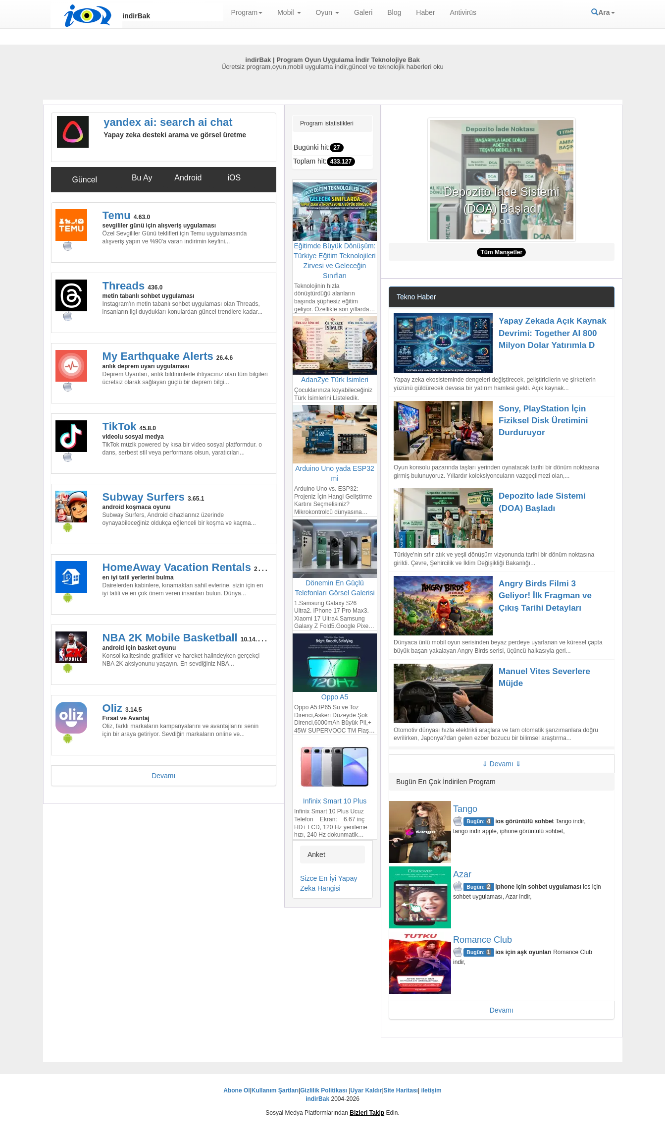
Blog (394, 12)
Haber (425, 12)
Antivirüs (463, 12)
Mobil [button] (289, 12)
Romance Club (482, 940)
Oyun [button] (327, 12)
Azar (462, 874)
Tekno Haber (416, 297)
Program (247, 12)
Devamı (163, 776)
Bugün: (478, 821)
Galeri (363, 12)
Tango (465, 809)
